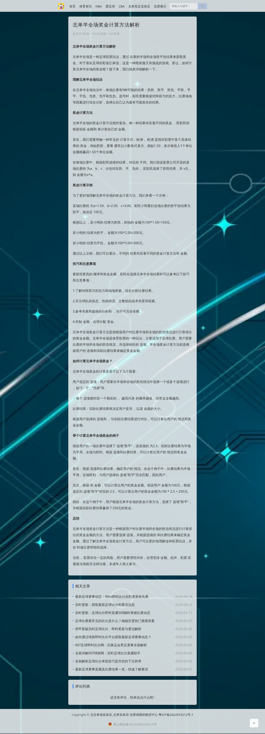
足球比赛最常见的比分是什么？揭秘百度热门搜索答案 (115, 620)
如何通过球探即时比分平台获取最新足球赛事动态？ (113, 637)
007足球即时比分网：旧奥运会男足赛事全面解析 (111, 645)
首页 (72, 6)
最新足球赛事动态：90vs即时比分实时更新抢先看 (111, 596)
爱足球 (110, 6)
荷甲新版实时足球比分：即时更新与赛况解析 (108, 629)
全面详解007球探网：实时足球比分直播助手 (107, 653)
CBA (122, 6)
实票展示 (160, 6)
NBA (98, 6)
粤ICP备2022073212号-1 (176, 715)
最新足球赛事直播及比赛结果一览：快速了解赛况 (111, 669)
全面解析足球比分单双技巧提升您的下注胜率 (108, 661)
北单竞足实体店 (139, 6)
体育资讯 (85, 6)
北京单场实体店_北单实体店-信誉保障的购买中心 (124, 715)
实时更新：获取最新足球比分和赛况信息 (105, 604)
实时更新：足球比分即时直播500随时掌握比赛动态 (112, 612)
